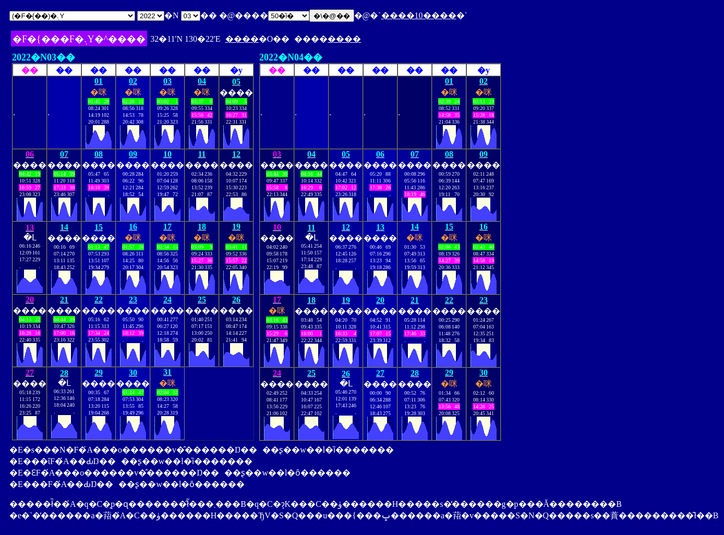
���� (242, 38)
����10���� (418, 15)
